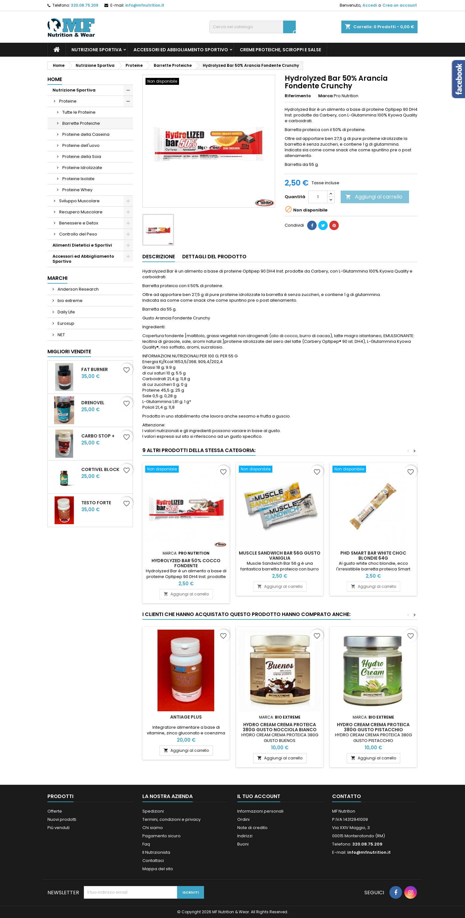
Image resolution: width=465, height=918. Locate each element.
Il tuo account (258, 796)
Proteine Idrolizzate (82, 168)
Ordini (243, 819)
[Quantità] (317, 197)
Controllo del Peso (78, 234)
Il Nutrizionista (156, 852)
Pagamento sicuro (161, 836)
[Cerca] (252, 27)
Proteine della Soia (81, 157)
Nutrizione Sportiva (96, 50)
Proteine (68, 101)
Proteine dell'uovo (81, 145)
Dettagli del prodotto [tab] (214, 256)
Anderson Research (78, 289)
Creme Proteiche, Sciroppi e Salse (280, 50)
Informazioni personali (260, 811)
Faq (146, 844)
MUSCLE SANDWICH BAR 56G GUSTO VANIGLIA (279, 555)
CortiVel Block (100, 469)
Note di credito (252, 828)
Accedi (370, 5)
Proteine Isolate (78, 179)
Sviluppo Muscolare (79, 201)
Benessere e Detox (78, 223)
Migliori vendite (69, 351)
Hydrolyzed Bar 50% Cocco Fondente (186, 563)
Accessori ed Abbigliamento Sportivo (180, 50)
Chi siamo (152, 828)
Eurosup (65, 323)
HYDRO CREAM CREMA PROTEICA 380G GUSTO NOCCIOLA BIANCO (280, 727)
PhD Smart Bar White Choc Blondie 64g (373, 555)
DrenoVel (92, 402)
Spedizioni (153, 811)
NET (61, 335)
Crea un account (399, 5)
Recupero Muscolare (80, 212)
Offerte (54, 811)
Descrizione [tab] (158, 256)
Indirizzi (244, 836)
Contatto (346, 796)
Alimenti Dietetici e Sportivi (82, 245)
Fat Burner (94, 369)
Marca (325, 96)
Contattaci (153, 861)
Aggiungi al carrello (373, 196)
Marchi (57, 278)
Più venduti (58, 828)
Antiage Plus (186, 717)
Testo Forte (96, 502)
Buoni (243, 844)
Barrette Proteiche (81, 123)
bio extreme (70, 301)
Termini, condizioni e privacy (171, 819)
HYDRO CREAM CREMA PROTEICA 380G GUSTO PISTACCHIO (373, 727)
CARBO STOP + (98, 435)
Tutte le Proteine (79, 112)
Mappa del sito (157, 869)
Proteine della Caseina (85, 134)
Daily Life (66, 312)
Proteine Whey (77, 190)
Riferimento (298, 96)
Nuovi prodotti (61, 819)
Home (54, 79)
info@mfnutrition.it (144, 5)
